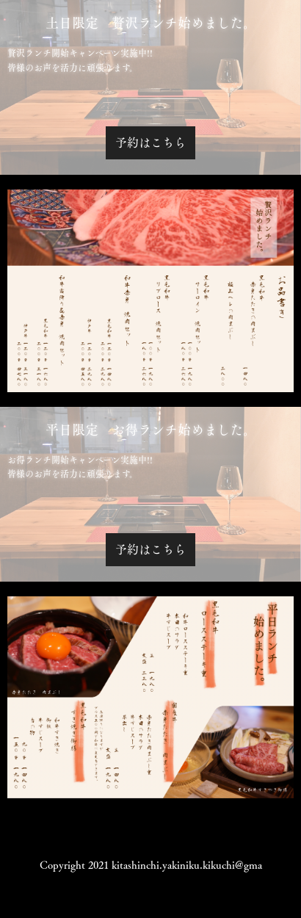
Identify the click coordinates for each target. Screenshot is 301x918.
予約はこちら (150, 142)
